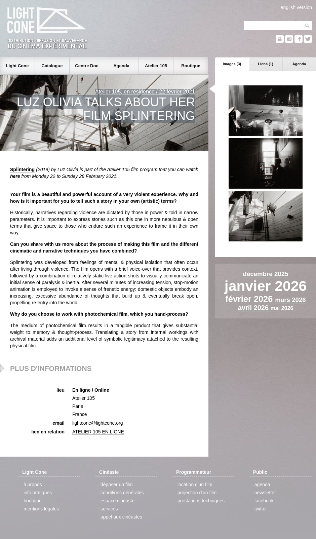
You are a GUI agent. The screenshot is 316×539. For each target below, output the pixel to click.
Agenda (299, 64)
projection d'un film (196, 492)
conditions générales (122, 492)
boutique (33, 500)
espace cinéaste (117, 500)
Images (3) (232, 64)
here (15, 176)
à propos (33, 484)
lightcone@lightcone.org (97, 423)
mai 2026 (282, 308)
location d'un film (194, 484)
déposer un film (117, 484)
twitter (260, 508)
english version (296, 7)
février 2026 (250, 299)
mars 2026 (290, 299)
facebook (264, 500)
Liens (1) (265, 64)
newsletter (265, 492)
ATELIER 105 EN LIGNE (98, 431)
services (109, 508)
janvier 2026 (266, 286)
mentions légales (41, 508)
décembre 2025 (265, 273)
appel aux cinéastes (121, 516)
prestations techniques (201, 500)
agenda (262, 484)
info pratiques (38, 492)
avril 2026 (254, 307)
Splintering (22, 169)
